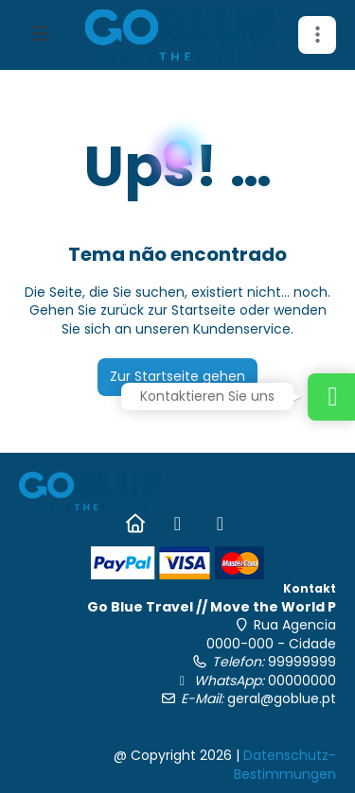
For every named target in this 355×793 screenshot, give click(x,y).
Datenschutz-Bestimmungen (285, 765)
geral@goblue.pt (281, 698)
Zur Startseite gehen (177, 376)
